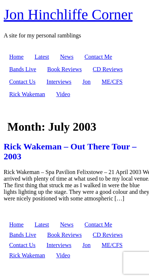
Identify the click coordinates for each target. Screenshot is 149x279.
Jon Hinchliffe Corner (68, 14)
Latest (42, 57)
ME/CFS (112, 82)
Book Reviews (64, 69)
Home (16, 57)
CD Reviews (108, 69)
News (66, 57)
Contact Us (22, 82)
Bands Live (22, 69)
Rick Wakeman (27, 94)
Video (63, 94)
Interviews (59, 82)
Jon (86, 82)
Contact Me (98, 57)
